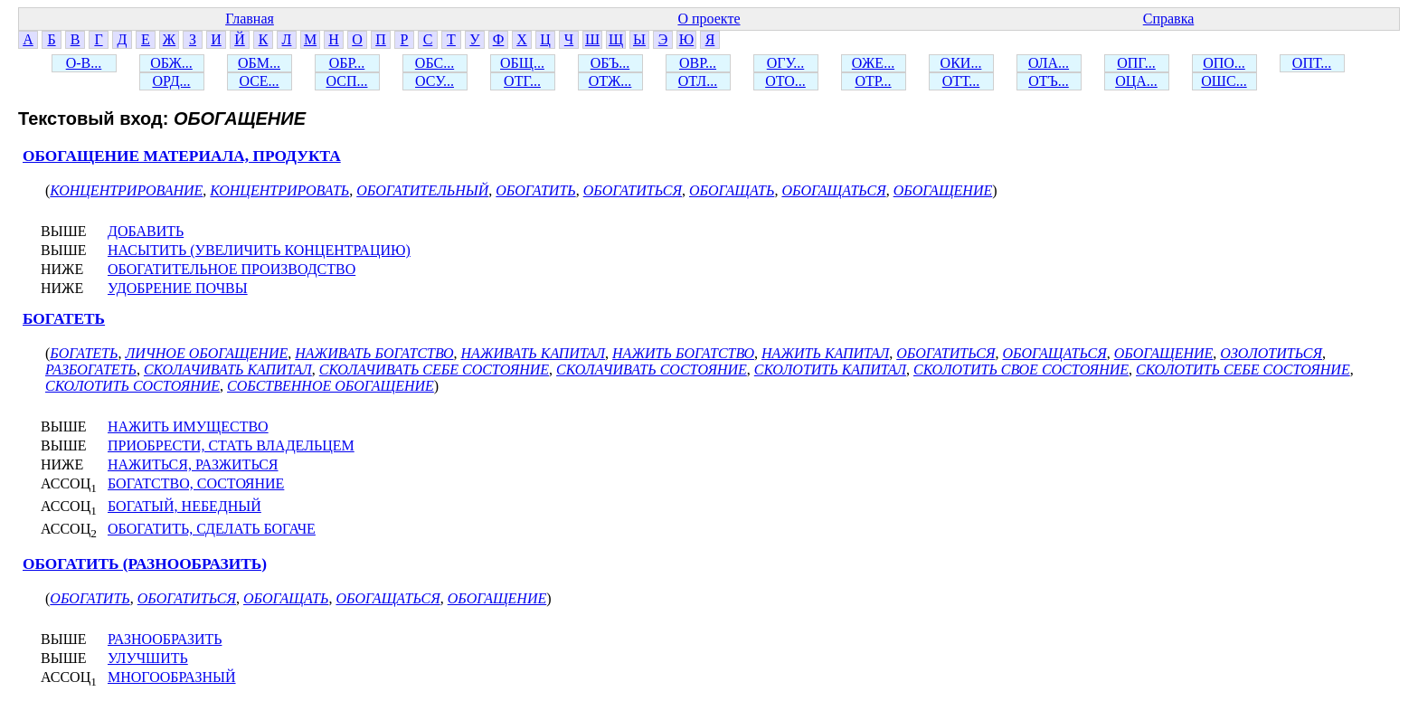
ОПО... (1224, 63)
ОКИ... (961, 63)
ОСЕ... (259, 81)
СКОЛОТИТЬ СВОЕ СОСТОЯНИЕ (1021, 369)
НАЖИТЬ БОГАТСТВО (683, 353)
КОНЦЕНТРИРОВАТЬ (279, 190)
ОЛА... (1048, 63)
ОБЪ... (610, 63)
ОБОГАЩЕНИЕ (943, 190)
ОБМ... (259, 63)
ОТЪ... (1048, 81)
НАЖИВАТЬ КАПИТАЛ (533, 353)
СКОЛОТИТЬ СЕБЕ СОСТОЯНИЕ (1243, 369)
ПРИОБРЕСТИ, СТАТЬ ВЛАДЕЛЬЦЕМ (231, 445)
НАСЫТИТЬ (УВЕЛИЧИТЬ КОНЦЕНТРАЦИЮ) (259, 250)
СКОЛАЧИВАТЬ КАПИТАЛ (228, 369)
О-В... (84, 63)
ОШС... (1223, 81)
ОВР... (697, 63)
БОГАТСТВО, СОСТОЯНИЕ (196, 483)
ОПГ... (1136, 63)
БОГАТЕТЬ (64, 318)
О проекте (708, 18)
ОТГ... (522, 81)
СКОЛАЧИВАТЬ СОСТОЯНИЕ (651, 369)
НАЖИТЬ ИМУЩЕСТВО (188, 426)
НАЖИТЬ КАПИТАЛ (825, 353)
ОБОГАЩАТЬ (731, 190)
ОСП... (347, 81)
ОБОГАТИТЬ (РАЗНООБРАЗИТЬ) (145, 564)
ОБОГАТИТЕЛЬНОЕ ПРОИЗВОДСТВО (231, 269)
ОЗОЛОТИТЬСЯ (1271, 353)
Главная (249, 18)
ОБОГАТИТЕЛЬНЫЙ (422, 190)
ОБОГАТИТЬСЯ (632, 190)
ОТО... (785, 81)
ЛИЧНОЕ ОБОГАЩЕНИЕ (206, 353)
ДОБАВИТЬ (146, 231)
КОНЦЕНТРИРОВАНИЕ (126, 190)
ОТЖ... (610, 81)
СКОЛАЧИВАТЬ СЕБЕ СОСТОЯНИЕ (434, 369)
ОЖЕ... (873, 63)
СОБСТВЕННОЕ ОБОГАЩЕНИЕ (330, 385)
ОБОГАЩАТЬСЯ (833, 190)
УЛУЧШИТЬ (148, 658)
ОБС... (434, 63)
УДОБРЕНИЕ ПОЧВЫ (178, 288)
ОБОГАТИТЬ (535, 190)
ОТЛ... (697, 81)
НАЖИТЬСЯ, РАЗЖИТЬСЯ (193, 464)
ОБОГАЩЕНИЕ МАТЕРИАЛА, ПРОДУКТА (182, 156)
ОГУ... (786, 63)
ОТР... (873, 81)
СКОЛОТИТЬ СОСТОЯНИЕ (132, 385)
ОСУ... (434, 81)
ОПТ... (1311, 63)
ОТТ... (961, 81)
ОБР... (347, 63)
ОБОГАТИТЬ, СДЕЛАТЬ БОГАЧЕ (212, 528)
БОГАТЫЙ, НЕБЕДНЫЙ (184, 506)
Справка (1169, 18)
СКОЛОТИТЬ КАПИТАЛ (830, 369)
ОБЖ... (171, 63)
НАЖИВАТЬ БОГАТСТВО (374, 353)
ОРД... (171, 81)
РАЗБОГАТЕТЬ (91, 369)
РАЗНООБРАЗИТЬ (165, 639)
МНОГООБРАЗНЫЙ (172, 677)
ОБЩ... (522, 63)
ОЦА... (1136, 81)
